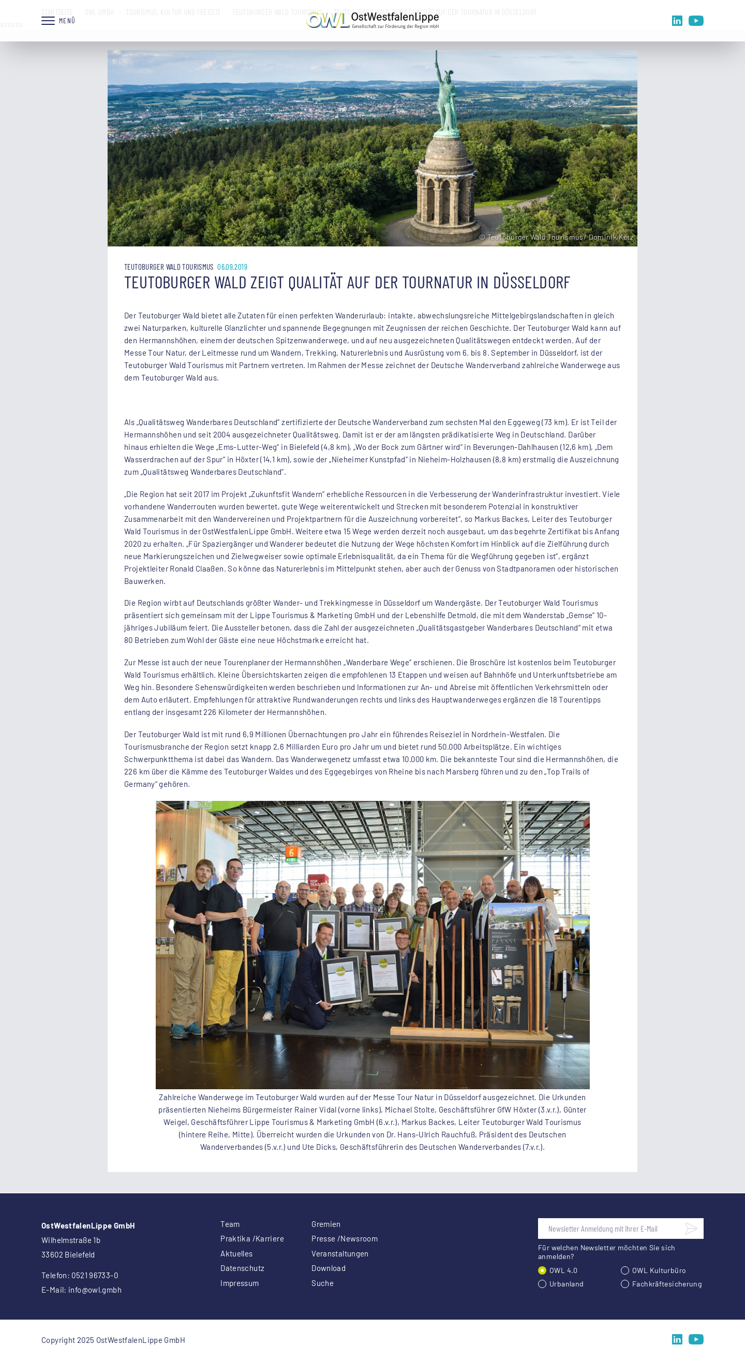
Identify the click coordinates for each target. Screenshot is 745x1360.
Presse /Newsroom (344, 1238)
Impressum (239, 1283)
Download (328, 1268)
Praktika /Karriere (252, 1238)
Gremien (326, 1224)
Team (230, 1224)
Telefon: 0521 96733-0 (79, 1275)
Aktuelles (236, 1253)
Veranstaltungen (340, 1253)
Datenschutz (242, 1268)
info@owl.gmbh (95, 1289)
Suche (322, 1283)
